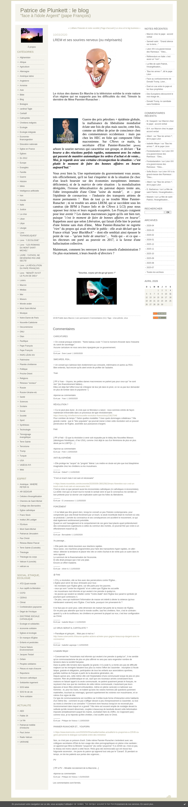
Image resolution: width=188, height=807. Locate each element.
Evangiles (24, 167)
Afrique (23, 62)
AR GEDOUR (26, 492)
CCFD (22, 593)
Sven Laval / (67, 353)
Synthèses (24, 425)
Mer (21, 294)
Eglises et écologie (28, 633)
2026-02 (150, 235)
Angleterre (24, 81)
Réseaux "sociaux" (28, 383)
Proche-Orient (26, 373)
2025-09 (150, 258)
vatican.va (24, 566)
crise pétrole (118, 318)
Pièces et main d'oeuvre (30, 668)
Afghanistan (25, 57)
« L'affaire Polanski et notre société (83, 28)
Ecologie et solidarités (29, 624)
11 (170, 294)
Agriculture (24, 67)
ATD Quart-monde (28, 583)
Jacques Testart (27, 654)
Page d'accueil (107, 28)
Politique (23, 369)
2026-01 (150, 239)
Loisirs (23, 280)
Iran (21, 195)
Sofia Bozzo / (153, 171)
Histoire (23, 181)
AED (22, 711)
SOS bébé (24, 687)
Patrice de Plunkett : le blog (54, 10)
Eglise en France (27, 149)
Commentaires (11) (98, 318)
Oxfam (23, 659)
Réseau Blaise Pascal (29, 543)
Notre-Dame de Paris (29, 318)
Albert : (150, 136)
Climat (22, 602)
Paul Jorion (25, 732)
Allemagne (24, 71)
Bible (22, 95)
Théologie (24, 552)
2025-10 (150, 253)
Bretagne (24, 104)
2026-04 (150, 225)
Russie (23, 388)
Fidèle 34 (24, 716)
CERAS (23, 598)
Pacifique (24, 341)
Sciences (24, 401)
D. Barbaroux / (153, 189)
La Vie (22, 720)
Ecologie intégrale (28, 132)
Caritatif (23, 113)
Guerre (23, 177)
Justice (23, 209)
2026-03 (150, 230)
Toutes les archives (155, 272)
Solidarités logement (29, 682)
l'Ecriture (23, 524)
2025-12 (150, 244)
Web (22, 470)
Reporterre (24, 673)
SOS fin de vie (26, 692)
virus (126, 318)
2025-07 (150, 267)
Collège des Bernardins (30, 506)
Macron (23, 285)
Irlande (23, 200)
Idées (22, 186)
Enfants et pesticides (29, 642)
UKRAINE (24, 742)
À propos (32, 47)
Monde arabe (26, 304)
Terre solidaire (26, 696)
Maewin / (151, 197)
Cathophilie (25, 118)
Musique (23, 313)
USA (22, 460)
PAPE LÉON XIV (27, 355)
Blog (22, 99)
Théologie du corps (28, 557)
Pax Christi (24, 538)
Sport (22, 420)
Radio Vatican (26, 737)
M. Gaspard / (152, 121)
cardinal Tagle (26, 109)
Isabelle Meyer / (154, 143)
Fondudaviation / (154, 151)
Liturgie (23, 228)
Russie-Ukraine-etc (28, 392)
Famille (23, 172)
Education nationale (28, 144)
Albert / (150, 182)
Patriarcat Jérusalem (29, 533)
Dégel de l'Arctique (28, 611)
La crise (23, 214)
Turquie (23, 456)
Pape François (26, 346)
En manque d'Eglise (29, 638)
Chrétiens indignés (28, 123)
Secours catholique (28, 678)
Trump (22, 451)
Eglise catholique (27, 510)
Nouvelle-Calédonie (28, 322)
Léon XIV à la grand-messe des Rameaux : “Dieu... (160, 154)
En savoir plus (146, 804)
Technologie (25, 429)
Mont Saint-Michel (28, 308)
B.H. (148, 128)
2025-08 (150, 263)
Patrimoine (24, 360)
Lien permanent (82, 318)
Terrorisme (24, 446)
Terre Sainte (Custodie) (30, 548)
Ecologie (23, 127)
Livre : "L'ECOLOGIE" (29, 240)
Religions (24, 378)
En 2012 (23, 158)
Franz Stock (25, 515)
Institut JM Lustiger (28, 520)
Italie (22, 205)
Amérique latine (27, 76)
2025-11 (150, 249)
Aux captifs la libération (30, 588)
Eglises (23, 153)
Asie (22, 90)
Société (23, 416)
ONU (22, 332)
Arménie (23, 85)
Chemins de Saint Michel (31, 501)
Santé (22, 397)
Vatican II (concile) (28, 561)
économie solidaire (28, 628)
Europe (23, 163)
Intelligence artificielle (29, 191)
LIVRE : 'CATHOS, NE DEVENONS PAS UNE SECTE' (30, 258)
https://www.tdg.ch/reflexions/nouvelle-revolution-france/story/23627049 (85, 415)
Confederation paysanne (31, 607)
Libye (22, 223)
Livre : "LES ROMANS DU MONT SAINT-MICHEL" (30, 248)
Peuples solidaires (28, 664)
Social (22, 411)
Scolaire (23, 406)
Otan (22, 336)
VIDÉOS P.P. (25, 465)
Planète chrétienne (28, 364)
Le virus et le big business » (128, 28)
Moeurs (23, 299)
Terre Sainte (25, 442)
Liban (22, 219)
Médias (23, 290)
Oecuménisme (26, 327)
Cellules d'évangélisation (31, 496)
